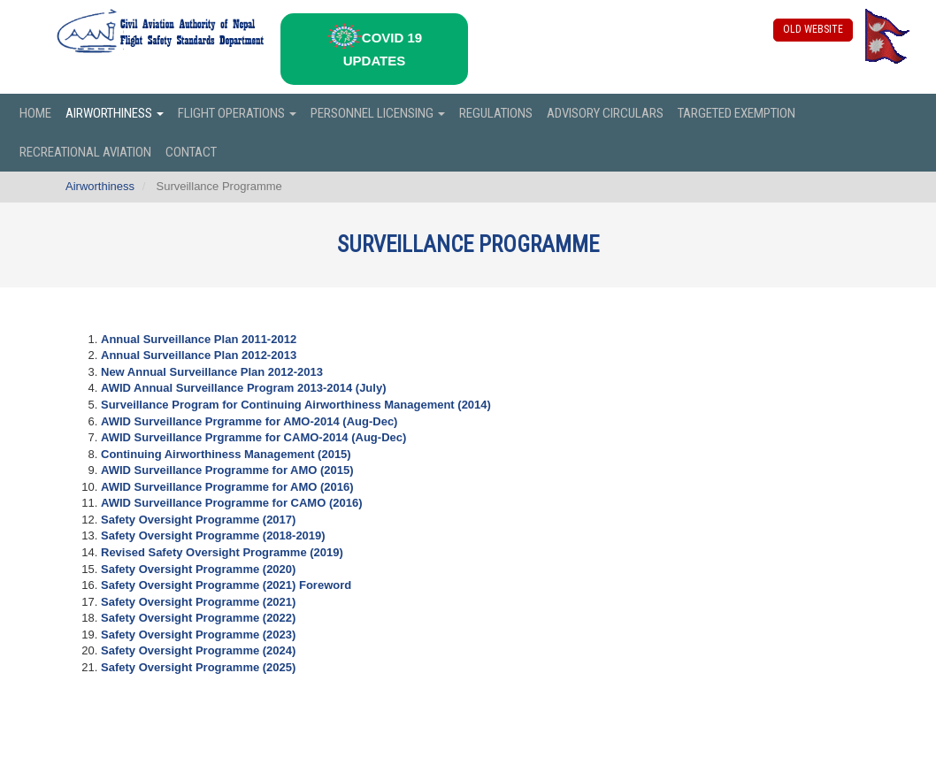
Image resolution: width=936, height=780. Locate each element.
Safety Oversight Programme (198, 519)
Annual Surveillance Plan (198, 355)
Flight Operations (237, 113)
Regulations (496, 113)
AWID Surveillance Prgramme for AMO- (249, 421)
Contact (191, 152)
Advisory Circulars (605, 113)
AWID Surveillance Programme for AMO (227, 470)
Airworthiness (114, 113)
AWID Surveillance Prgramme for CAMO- (253, 437)
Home (35, 113)
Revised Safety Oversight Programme (222, 552)
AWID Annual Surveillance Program (243, 387)
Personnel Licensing (378, 113)
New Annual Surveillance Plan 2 (212, 372)
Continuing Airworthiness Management (226, 454)
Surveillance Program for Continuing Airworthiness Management (296, 404)
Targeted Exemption (736, 113)
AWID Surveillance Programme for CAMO (231, 502)
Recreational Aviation (85, 152)
